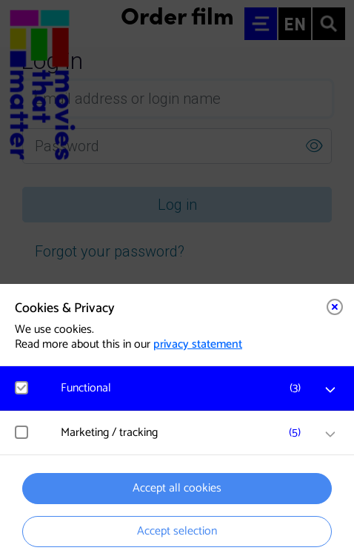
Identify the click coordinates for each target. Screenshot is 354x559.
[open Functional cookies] (330, 390)
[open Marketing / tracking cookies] (330, 434)
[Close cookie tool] (335, 307)
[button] (184, 388)
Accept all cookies (177, 488)
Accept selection (177, 531)
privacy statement (197, 344)
